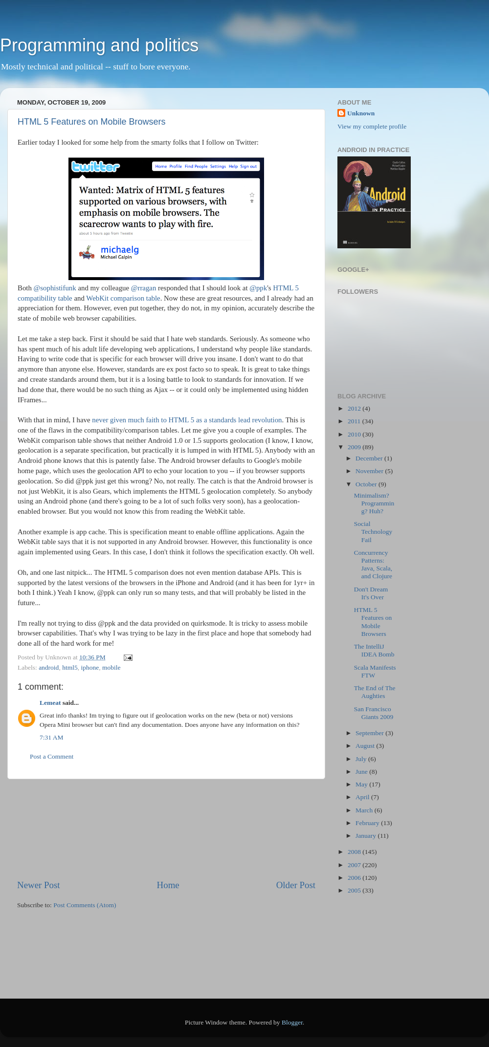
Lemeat (50, 702)
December (370, 458)
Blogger (292, 1022)
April (363, 797)
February (368, 823)
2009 (355, 447)
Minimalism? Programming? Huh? (374, 503)
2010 (355, 434)
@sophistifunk (55, 288)
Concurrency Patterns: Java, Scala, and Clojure (373, 564)
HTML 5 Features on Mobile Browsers (91, 122)
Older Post (295, 885)
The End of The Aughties (375, 691)
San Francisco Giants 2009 (374, 712)
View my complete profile (371, 126)
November (370, 471)
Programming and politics (99, 45)
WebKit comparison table (123, 298)
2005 (355, 890)
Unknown (361, 113)
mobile (111, 667)
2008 (355, 851)
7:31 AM (51, 737)
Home (168, 885)
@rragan (143, 288)
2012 (355, 408)
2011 (355, 421)
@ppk (258, 288)
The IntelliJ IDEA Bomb (374, 650)
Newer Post (38, 885)
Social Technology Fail (373, 531)
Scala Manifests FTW (375, 671)
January (367, 835)
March (365, 810)
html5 (70, 667)
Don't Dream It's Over (371, 593)
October (367, 484)
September (370, 733)
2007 (355, 865)
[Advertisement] (166, 829)
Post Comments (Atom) (84, 905)
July (362, 759)
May (362, 784)
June (362, 771)
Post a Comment (51, 756)
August (366, 745)
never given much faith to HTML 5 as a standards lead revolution (187, 420)
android (49, 667)
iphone (90, 667)
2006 (355, 877)
